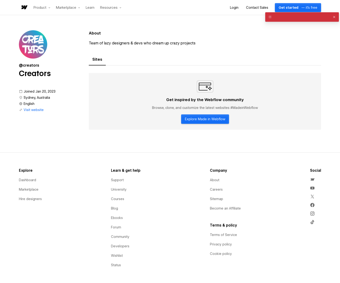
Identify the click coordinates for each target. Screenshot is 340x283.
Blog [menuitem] (114, 208)
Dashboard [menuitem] (27, 180)
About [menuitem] (214, 180)
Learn (90, 8)
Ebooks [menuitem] (117, 218)
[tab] (97, 59)
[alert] (298, 17)
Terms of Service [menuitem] (223, 235)
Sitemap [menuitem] (216, 199)
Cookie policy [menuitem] (221, 254)
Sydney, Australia (37, 97)
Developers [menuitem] (120, 246)
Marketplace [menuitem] (28, 189)
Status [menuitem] (116, 265)
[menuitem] (312, 179)
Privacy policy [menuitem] (221, 244)
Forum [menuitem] (116, 227)
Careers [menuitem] (216, 189)
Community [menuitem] (120, 237)
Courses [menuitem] (117, 199)
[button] (42, 7)
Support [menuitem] (117, 180)
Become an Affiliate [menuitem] (225, 208)
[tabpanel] (205, 101)
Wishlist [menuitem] (117, 255)
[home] (24, 8)
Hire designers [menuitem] (30, 199)
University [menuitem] (119, 189)
